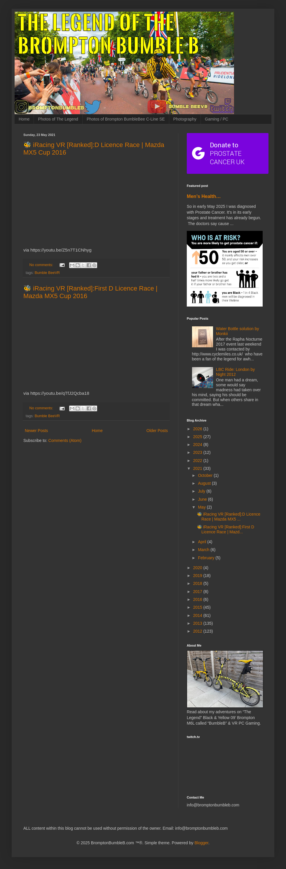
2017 (198, 591)
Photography (184, 119)
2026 (198, 428)
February (206, 557)
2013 (198, 623)
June (203, 499)
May (202, 507)
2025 (198, 436)
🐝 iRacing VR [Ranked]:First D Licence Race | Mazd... (225, 529)
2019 (198, 575)
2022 (198, 460)
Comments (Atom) (65, 440)
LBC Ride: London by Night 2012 (235, 372)
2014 (198, 615)
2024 (198, 444)
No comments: (41, 265)
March (204, 549)
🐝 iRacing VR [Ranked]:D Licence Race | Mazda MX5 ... (228, 516)
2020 (198, 567)
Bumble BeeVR (47, 273)
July (202, 491)
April (202, 541)
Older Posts (157, 430)
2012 (198, 631)
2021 (198, 468)
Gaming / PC (216, 119)
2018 (198, 583)
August (205, 483)
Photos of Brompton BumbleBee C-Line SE (126, 119)
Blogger (201, 842)
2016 (198, 599)
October (206, 475)
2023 (198, 452)
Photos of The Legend (58, 119)
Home (24, 119)
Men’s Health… (204, 196)
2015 (198, 607)
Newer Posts (36, 430)
